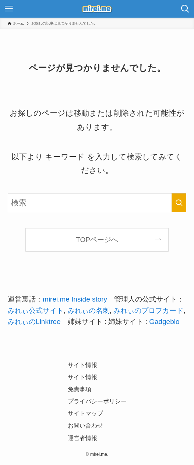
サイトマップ (85, 413)
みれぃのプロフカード (148, 310)
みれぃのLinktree (34, 321)
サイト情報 (82, 365)
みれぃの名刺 (89, 310)
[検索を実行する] (179, 202)
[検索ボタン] (185, 9)
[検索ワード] (97, 202)
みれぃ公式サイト (36, 310)
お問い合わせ (85, 425)
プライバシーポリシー (97, 401)
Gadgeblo (164, 321)
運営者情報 (82, 438)
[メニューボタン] (9, 9)
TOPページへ (97, 240)
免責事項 (79, 389)
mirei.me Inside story (75, 299)
